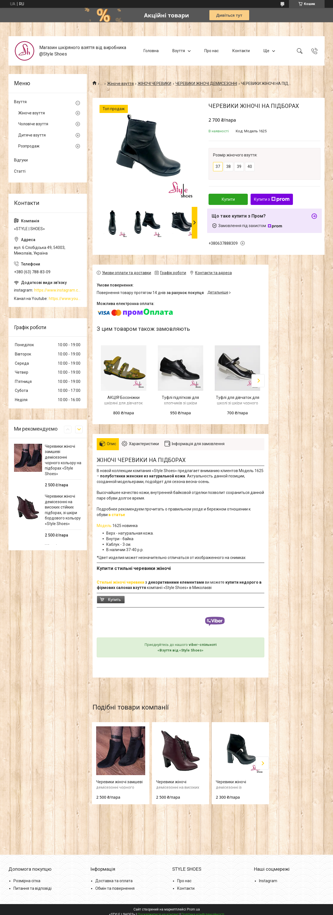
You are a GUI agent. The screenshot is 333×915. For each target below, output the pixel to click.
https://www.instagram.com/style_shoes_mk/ (57, 290)
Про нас (211, 50)
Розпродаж (29, 146)
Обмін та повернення (115, 888)
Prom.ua (193, 909)
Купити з (272, 199)
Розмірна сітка (26, 881)
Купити (228, 199)
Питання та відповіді (32, 888)
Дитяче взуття (32, 135)
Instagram (268, 881)
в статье (117, 514)
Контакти (241, 50)
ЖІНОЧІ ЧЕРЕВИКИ (154, 83)
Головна (151, 50)
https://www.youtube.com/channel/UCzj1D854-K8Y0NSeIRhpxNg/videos (65, 298)
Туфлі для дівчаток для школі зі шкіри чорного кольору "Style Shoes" (237, 403)
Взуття (178, 50)
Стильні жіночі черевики (120, 582)
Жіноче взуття (120, 83)
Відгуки (21, 160)
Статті (20, 171)
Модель (104, 525)
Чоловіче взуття (33, 124)
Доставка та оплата (114, 881)
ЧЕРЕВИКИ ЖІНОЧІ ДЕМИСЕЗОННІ (206, 83)
